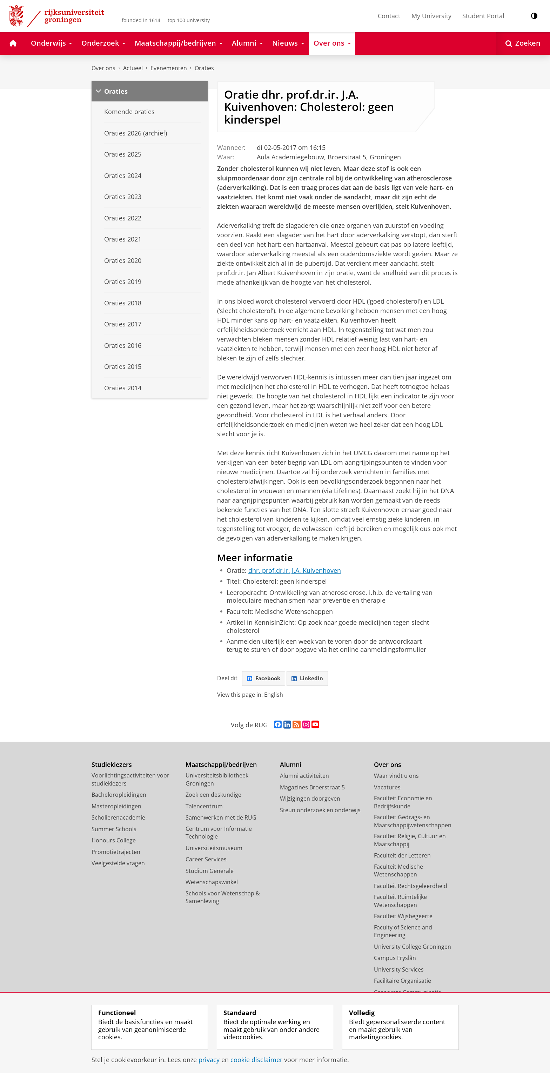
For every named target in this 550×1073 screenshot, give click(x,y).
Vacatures (387, 787)
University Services (399, 970)
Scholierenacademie (118, 818)
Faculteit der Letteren (402, 856)
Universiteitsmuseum (214, 848)
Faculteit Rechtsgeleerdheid (410, 886)
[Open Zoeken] (523, 43)
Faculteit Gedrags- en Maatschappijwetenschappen (412, 822)
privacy (209, 1059)
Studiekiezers (112, 765)
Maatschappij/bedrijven (221, 765)
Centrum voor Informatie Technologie (219, 833)
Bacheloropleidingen (119, 795)
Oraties (204, 68)
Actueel (133, 68)
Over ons (103, 68)
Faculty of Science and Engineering (403, 932)
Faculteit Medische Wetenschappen (398, 871)
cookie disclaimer (256, 1059)
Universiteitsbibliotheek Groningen (217, 780)
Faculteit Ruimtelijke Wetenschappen (400, 901)
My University (431, 16)
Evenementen (168, 68)
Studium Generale (210, 871)
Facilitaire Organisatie (402, 981)
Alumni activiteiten (304, 776)
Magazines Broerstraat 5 (312, 787)
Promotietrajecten (116, 852)
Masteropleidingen (116, 806)
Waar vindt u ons (396, 776)
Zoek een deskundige (213, 795)
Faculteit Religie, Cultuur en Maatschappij (410, 841)
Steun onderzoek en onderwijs (320, 810)
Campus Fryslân (395, 958)
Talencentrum (204, 806)
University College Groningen (412, 947)
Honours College (114, 841)
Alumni (290, 765)
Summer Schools (114, 829)
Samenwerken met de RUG (221, 818)
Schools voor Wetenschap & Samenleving (223, 898)
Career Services (206, 860)
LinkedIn (310, 678)
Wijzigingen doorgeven (310, 799)
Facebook (264, 678)
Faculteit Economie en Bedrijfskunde (403, 803)
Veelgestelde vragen (118, 864)
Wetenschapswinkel (212, 883)
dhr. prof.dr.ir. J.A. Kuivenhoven (294, 570)
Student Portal (483, 16)
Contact (389, 16)
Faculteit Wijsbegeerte (403, 917)
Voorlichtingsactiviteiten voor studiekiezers (130, 780)
